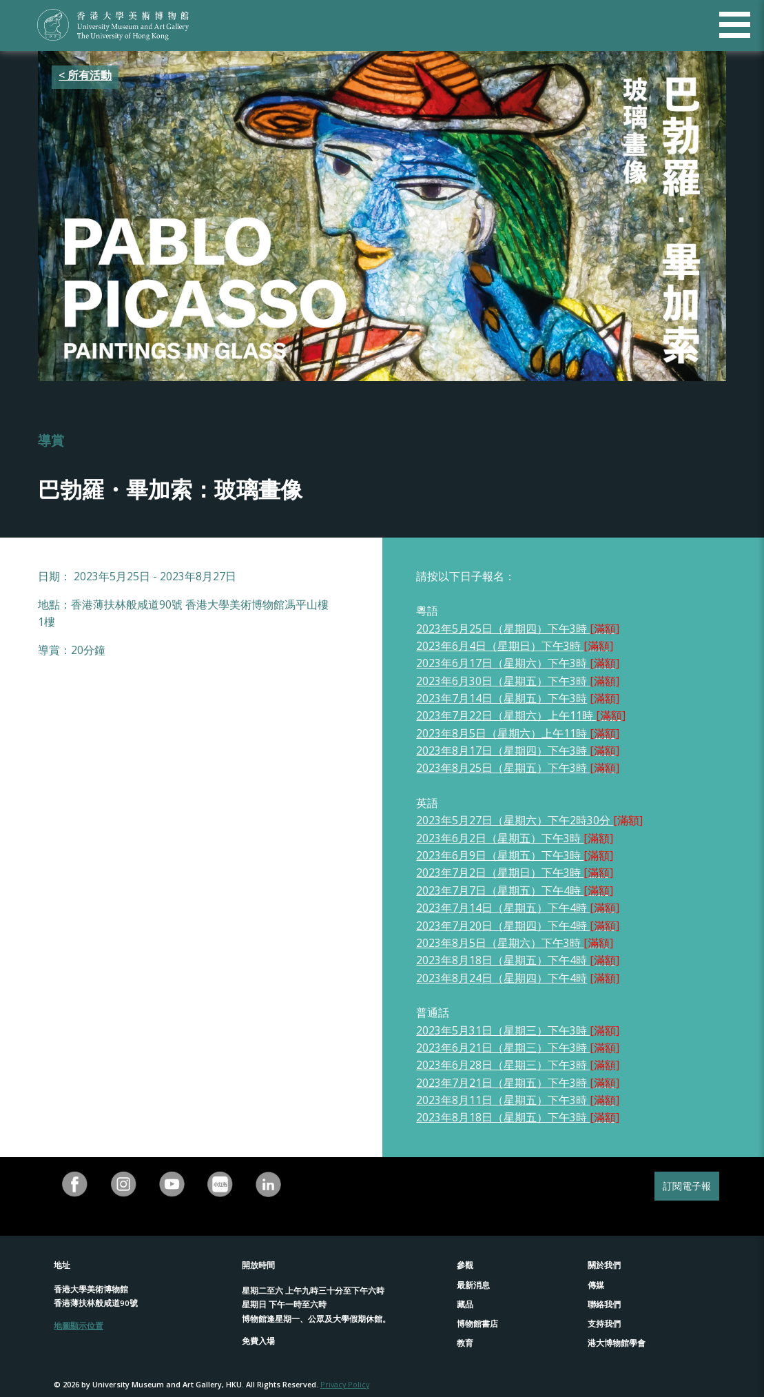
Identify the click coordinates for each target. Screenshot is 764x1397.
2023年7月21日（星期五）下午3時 (517, 1082)
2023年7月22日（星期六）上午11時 (521, 715)
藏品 (465, 1304)
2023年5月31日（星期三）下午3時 (503, 1030)
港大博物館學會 (617, 1343)
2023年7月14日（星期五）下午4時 (517, 907)
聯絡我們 (604, 1304)
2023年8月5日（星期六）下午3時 (514, 942)
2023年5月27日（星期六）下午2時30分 (514, 820)
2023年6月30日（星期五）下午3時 (503, 681)
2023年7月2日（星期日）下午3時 (514, 872)
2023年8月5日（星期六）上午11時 (517, 733)
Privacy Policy (344, 1384)
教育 (465, 1343)
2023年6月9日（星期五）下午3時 (500, 855)
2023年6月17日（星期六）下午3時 (517, 663)
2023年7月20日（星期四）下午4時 (517, 925)
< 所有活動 (85, 75)
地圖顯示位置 (78, 1325)
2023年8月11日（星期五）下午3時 (517, 1100)
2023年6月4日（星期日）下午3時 (514, 645)
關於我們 (604, 1265)
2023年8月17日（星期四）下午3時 (517, 750)
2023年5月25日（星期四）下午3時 (517, 628)
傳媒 (596, 1285)
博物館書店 (477, 1323)
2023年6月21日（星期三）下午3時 (503, 1047)
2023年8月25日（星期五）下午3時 (517, 767)
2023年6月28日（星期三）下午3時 (503, 1064)
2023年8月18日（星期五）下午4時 (517, 960)
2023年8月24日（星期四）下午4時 (501, 978)
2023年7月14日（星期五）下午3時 (501, 698)
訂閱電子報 (687, 1185)
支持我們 (604, 1323)
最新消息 (473, 1285)
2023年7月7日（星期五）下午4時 (514, 890)
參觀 (465, 1265)
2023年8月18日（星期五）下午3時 (517, 1117)
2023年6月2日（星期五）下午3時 (500, 838)
